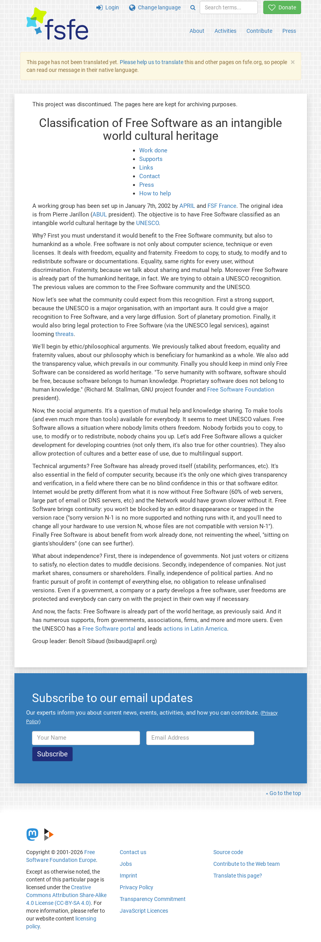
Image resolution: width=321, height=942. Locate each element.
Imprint (128, 875)
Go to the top (285, 793)
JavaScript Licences (144, 911)
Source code (228, 852)
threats (64, 334)
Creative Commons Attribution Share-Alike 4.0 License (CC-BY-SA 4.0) (66, 895)
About (197, 31)
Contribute (259, 31)
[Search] (193, 7)
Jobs (126, 864)
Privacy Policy (136, 887)
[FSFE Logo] (57, 24)
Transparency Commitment (153, 899)
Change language (155, 7)
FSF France (221, 205)
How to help (155, 193)
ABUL (99, 214)
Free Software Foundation (240, 389)
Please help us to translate (151, 62)
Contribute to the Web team (246, 864)
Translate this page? (237, 875)
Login (107, 7)
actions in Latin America (195, 628)
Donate (282, 7)
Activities (225, 31)
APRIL (187, 205)
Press (289, 31)
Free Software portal (108, 628)
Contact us (133, 852)
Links (146, 167)
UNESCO (147, 223)
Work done (153, 150)
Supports (151, 159)
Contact (149, 176)
